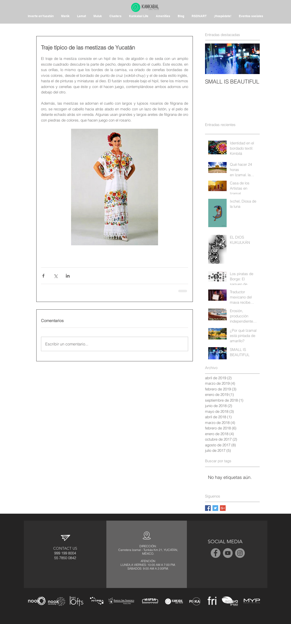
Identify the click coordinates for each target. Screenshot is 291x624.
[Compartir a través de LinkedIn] (67, 275)
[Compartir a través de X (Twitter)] (55, 275)
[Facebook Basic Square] (208, 508)
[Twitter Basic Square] (215, 508)
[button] (163, 16)
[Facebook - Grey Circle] (215, 553)
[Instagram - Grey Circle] (240, 553)
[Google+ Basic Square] (223, 508)
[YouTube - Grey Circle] (228, 553)
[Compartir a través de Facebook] (43, 275)
